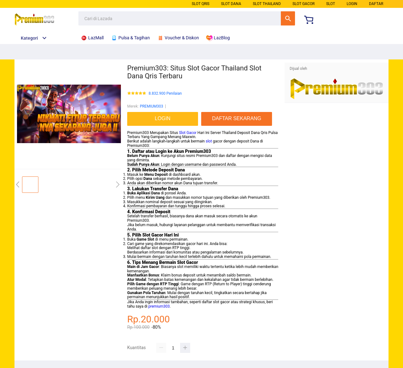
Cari (288, 18)
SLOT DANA (231, 4)
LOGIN (352, 4)
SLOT (330, 4)
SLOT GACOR (303, 4)
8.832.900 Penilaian (165, 94)
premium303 (159, 306)
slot (209, 141)
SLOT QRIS (200, 4)
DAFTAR (376, 4)
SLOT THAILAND (267, 4)
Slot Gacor (187, 133)
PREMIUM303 (151, 106)
